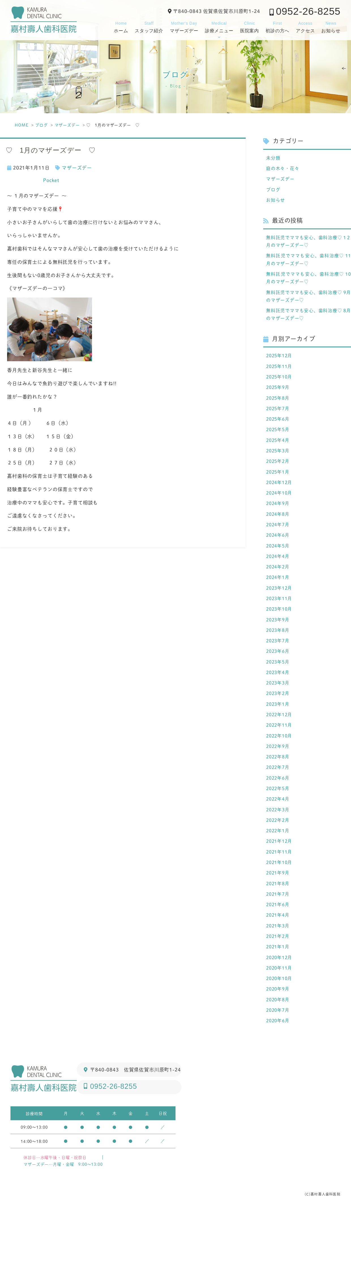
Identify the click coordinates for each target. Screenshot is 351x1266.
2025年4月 (279, 456)
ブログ (41, 125)
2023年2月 (279, 726)
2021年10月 (280, 906)
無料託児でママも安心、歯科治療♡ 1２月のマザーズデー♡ (308, 245)
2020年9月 (279, 1041)
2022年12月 (280, 748)
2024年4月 (279, 580)
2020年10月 (280, 1030)
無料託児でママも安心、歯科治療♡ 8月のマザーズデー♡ (308, 324)
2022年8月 (279, 793)
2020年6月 (279, 1075)
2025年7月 (279, 422)
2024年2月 (279, 591)
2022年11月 (280, 760)
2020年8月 (279, 1052)
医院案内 (249, 26)
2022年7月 (279, 805)
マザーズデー (184, 26)
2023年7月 (279, 670)
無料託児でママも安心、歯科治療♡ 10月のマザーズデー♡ (308, 284)
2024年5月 (279, 568)
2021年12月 (280, 883)
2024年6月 (279, 557)
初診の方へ (277, 26)
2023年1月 (279, 737)
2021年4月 (279, 962)
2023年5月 (279, 692)
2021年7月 (279, 940)
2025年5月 (279, 445)
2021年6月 (279, 951)
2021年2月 (279, 985)
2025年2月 (279, 478)
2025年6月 (279, 433)
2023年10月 (280, 636)
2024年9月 (279, 523)
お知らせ (330, 26)
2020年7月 (279, 1063)
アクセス (305, 26)
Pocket (51, 180)
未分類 (273, 158)
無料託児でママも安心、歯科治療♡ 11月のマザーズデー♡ (308, 265)
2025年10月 (280, 388)
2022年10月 (280, 771)
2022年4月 (279, 838)
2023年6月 (279, 681)
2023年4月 (279, 703)
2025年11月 (280, 377)
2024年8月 (279, 535)
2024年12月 (280, 501)
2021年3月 (279, 973)
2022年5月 (279, 827)
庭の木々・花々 (283, 169)
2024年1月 (279, 602)
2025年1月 (279, 490)
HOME (21, 125)
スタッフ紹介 (149, 26)
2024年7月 (279, 546)
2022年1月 (279, 872)
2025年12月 (280, 366)
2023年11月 (280, 625)
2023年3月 (279, 715)
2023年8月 (279, 658)
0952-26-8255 (308, 11)
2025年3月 (279, 467)
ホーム (121, 26)
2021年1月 (279, 996)
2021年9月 (279, 917)
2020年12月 (280, 1007)
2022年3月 (279, 850)
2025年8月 (279, 411)
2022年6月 (279, 816)
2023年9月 (279, 647)
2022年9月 (279, 782)
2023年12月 (280, 613)
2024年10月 (280, 512)
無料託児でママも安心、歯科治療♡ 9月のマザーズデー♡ (308, 304)
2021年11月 (280, 895)
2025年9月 (279, 400)
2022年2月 (279, 861)
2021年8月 (279, 928)
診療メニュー (219, 26)
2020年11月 (280, 1018)
